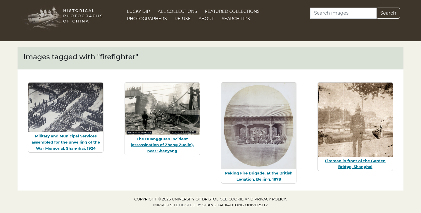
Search (388, 13)
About (206, 18)
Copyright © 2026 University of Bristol (176, 199)
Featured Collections (232, 11)
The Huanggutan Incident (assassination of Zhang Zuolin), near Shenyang (162, 145)
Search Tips (236, 18)
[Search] (343, 13)
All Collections (177, 11)
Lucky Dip (138, 11)
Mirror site (165, 205)
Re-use (183, 18)
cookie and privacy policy (257, 199)
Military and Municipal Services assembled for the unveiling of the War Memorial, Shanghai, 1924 (66, 142)
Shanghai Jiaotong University (235, 205)
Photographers (147, 18)
